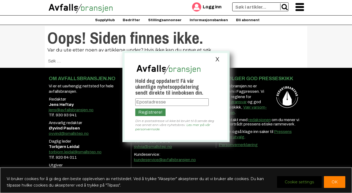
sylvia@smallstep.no (153, 146)
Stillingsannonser (165, 20)
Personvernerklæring (238, 145)
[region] (176, 180)
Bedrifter (131, 20)
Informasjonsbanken (209, 20)
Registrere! (150, 112)
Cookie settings (299, 182)
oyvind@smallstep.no (69, 133)
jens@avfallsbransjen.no (71, 110)
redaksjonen (259, 120)
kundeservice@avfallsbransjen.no (165, 160)
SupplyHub (105, 20)
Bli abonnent (248, 20)
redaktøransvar (233, 102)
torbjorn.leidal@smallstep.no (75, 152)
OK (335, 182)
